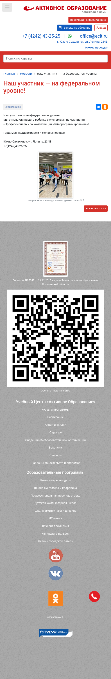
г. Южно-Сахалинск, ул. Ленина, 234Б (82, 41)
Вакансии (55, 447)
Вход (101, 27)
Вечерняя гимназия (55, 526)
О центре (55, 432)
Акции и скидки (55, 424)
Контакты (55, 455)
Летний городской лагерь (55, 541)
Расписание (55, 417)
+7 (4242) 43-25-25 (41, 36)
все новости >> (96, 208)
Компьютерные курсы (55, 480)
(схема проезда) (96, 47)
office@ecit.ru (94, 36)
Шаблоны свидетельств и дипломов (56, 463)
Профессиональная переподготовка (55, 495)
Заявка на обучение (74, 27)
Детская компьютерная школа (55, 503)
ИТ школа (55, 518)
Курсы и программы (55, 409)
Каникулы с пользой (55, 533)
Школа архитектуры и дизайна (55, 510)
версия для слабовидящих (88, 19)
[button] (7, 7)
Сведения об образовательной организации (55, 440)
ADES (62, 617)
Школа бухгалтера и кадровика (55, 488)
